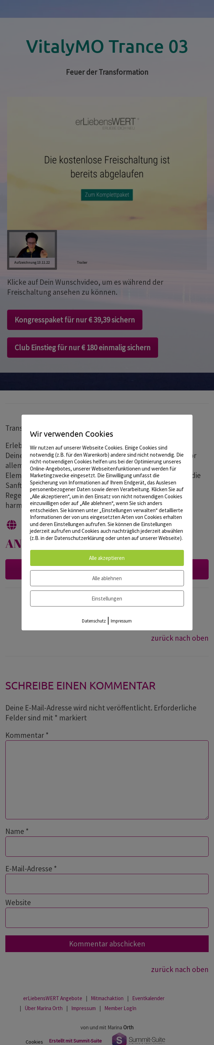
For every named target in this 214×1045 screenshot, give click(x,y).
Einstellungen (107, 598)
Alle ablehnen (107, 578)
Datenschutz (94, 621)
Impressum (121, 621)
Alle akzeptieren (107, 558)
